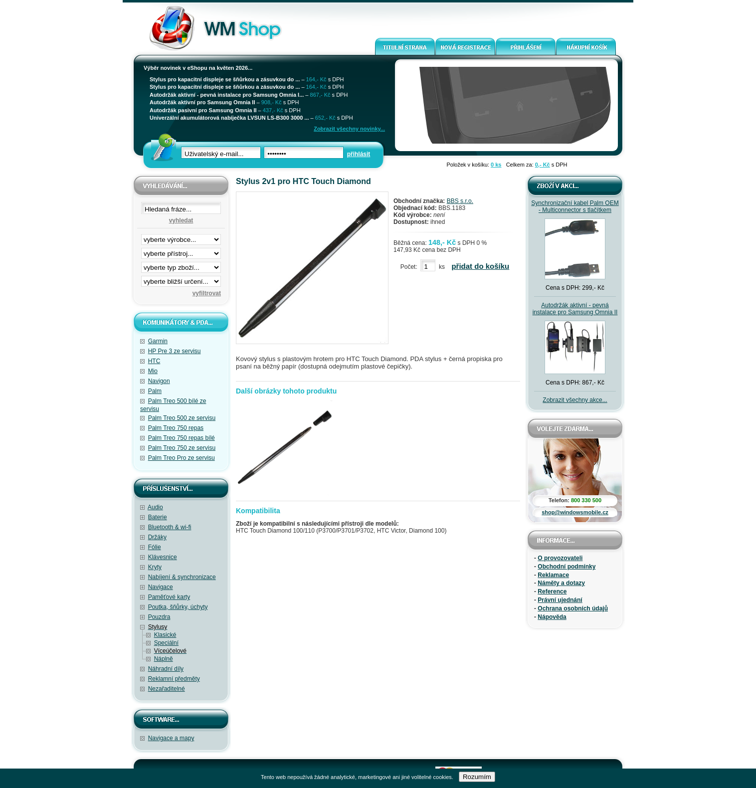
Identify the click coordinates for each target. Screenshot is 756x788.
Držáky (157, 537)
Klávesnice (162, 557)
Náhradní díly (166, 668)
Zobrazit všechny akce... (575, 399)
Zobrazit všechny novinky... (349, 129)
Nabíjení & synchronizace (182, 577)
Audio (155, 507)
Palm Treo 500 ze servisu (181, 417)
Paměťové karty (169, 596)
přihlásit (359, 154)
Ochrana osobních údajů (573, 608)
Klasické (165, 634)
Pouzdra (159, 616)
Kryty (155, 567)
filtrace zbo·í (181, 265)
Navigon (159, 381)
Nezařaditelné (166, 688)
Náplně (163, 658)
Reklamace (553, 575)
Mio (153, 371)
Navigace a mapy (171, 738)
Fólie (154, 547)
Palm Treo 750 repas (175, 427)
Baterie (157, 517)
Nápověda (552, 616)
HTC (154, 361)
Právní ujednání (560, 599)
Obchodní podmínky (566, 566)
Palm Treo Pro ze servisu (181, 457)
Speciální (166, 642)
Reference (552, 591)
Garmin (158, 341)
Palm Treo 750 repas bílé (181, 437)
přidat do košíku (480, 266)
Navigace (160, 587)
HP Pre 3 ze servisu (174, 351)
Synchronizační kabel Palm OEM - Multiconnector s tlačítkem (574, 206)
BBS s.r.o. (460, 200)
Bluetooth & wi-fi (169, 527)
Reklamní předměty (174, 678)
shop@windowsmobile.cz (575, 512)
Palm (155, 391)
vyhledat (181, 220)
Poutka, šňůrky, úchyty (178, 606)
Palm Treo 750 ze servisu (181, 447)
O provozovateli (560, 558)
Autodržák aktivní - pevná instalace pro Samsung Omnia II (575, 309)
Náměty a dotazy (561, 583)
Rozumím (477, 777)
